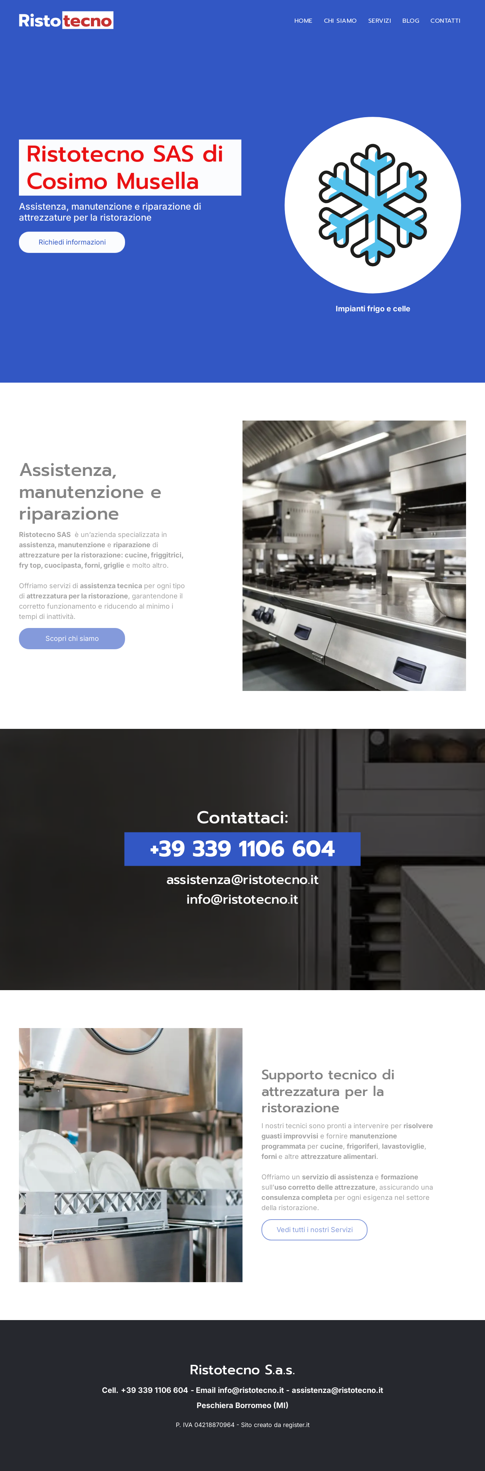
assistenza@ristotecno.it (242, 878)
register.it (296, 1425)
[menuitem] (303, 20)
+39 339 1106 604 (242, 849)
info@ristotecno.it (242, 897)
